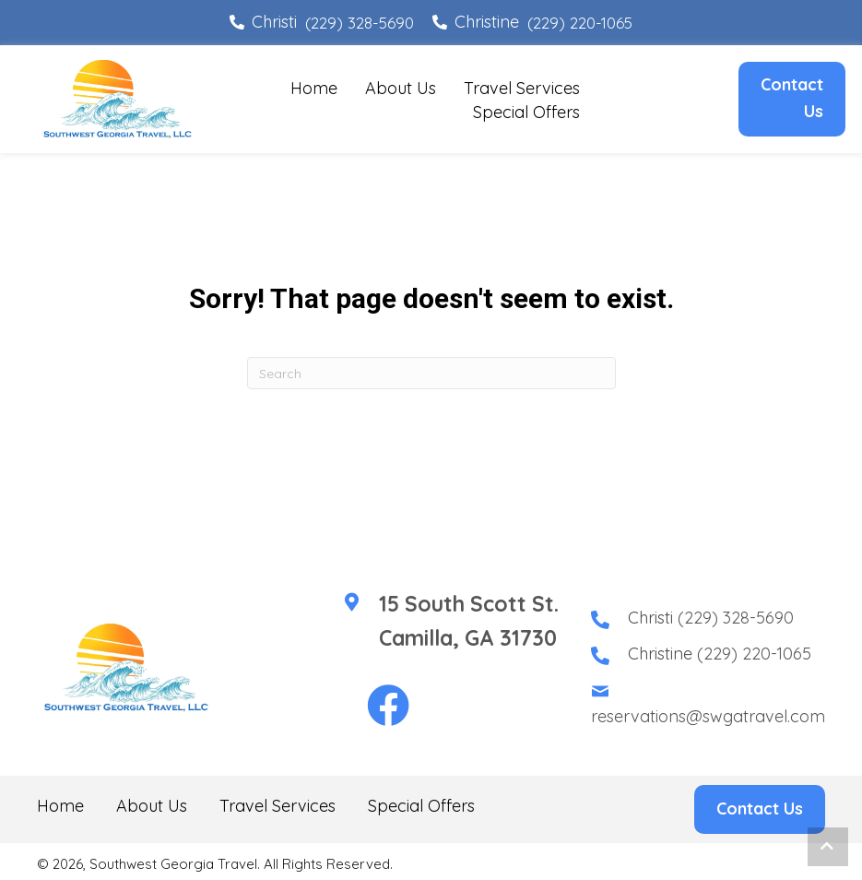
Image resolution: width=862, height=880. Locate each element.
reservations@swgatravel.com (708, 716)
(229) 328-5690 (359, 22)
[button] (388, 706)
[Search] (431, 373)
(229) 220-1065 (579, 22)
